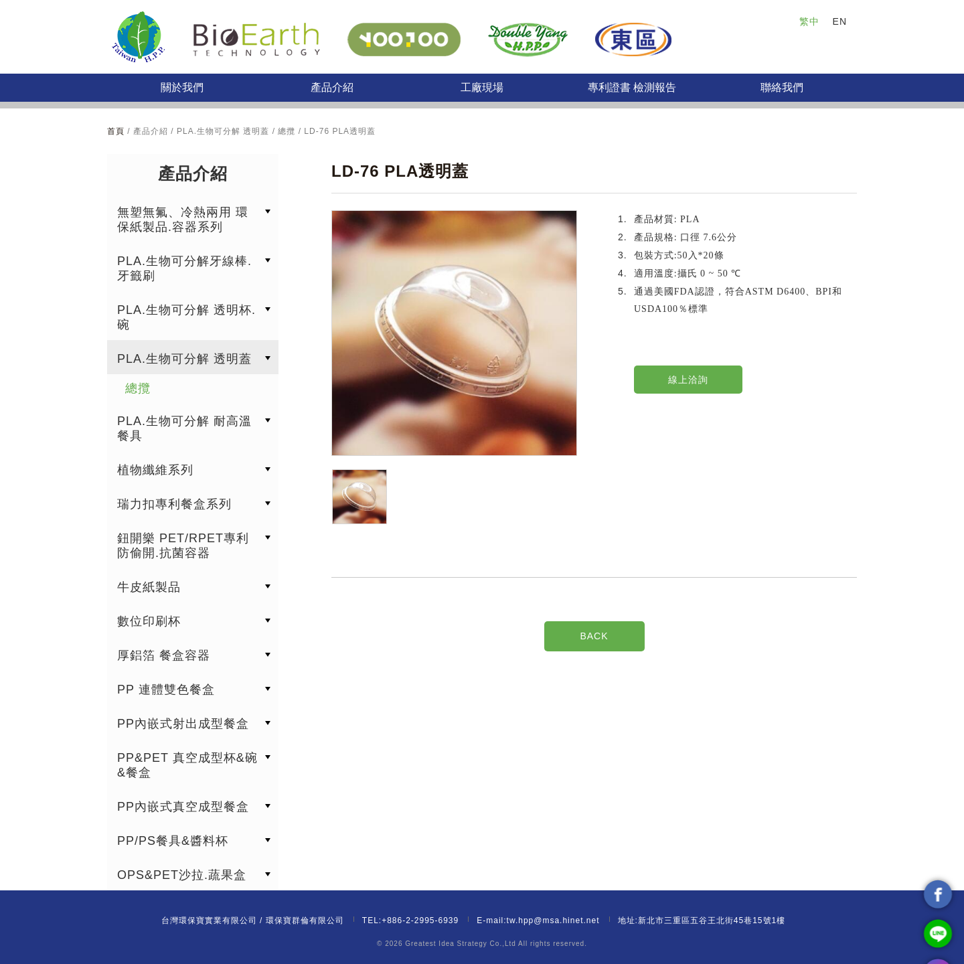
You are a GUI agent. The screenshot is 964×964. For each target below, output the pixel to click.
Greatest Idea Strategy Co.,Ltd (460, 943)
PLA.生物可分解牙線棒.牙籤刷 (184, 268)
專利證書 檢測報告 (632, 87)
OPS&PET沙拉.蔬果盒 (181, 875)
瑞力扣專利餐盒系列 (174, 504)
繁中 (809, 21)
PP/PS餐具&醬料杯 (172, 841)
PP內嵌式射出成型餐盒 (183, 723)
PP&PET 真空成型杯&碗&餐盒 (187, 765)
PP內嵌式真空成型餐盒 (183, 806)
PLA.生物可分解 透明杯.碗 (186, 317)
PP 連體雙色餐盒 (166, 689)
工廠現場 (482, 87)
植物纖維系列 (155, 470)
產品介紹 (332, 87)
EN (840, 21)
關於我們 (182, 87)
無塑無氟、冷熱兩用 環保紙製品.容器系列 (182, 220)
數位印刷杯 (149, 621)
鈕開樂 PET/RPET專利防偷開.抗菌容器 (183, 546)
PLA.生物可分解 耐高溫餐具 (184, 428)
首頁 (117, 131)
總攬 (138, 388)
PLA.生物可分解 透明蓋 (184, 359)
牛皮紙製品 (149, 587)
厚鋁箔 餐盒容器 (163, 655)
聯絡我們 (781, 87)
